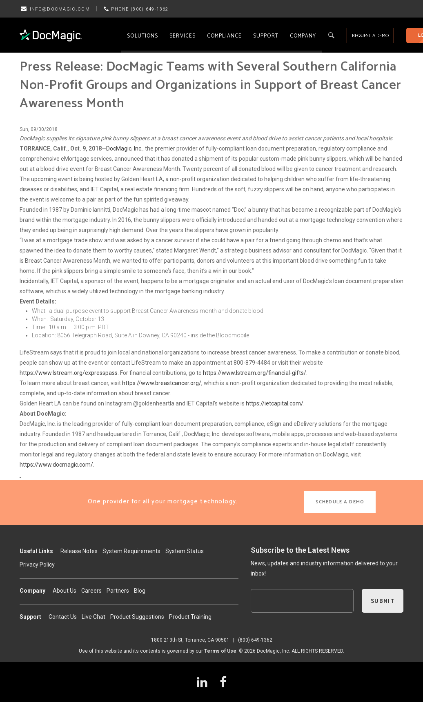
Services (182, 36)
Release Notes (79, 551)
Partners (118, 590)
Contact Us (63, 616)
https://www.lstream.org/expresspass (69, 373)
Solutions (142, 36)
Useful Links (36, 551)
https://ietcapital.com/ (274, 403)
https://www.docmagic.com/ (56, 464)
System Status (184, 551)
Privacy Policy (37, 564)
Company (303, 36)
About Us (64, 590)
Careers (91, 590)
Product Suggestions (137, 616)
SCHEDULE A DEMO (340, 502)
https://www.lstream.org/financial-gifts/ (254, 373)
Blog (139, 590)
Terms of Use (220, 651)
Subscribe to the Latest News (300, 550)
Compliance (224, 36)
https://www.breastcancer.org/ (161, 383)
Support (265, 36)
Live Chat (93, 616)
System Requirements (131, 551)
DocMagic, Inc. (124, 148)
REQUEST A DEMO (370, 36)
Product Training (190, 616)
